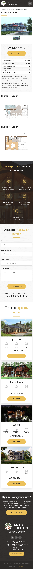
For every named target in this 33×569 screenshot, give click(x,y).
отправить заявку (16, 286)
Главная (3, 9)
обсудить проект (16, 53)
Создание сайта (16, 566)
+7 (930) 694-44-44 (16, 548)
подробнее (16, 398)
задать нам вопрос (16, 512)
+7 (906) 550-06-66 (16, 296)
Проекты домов (11, 9)
